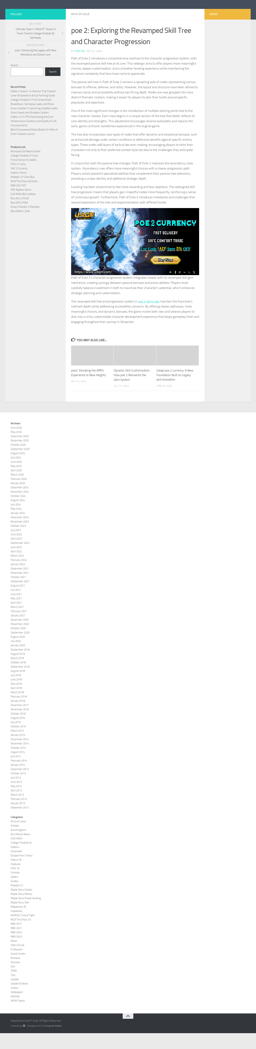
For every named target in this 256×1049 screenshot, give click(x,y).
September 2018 (20, 682)
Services (15, 978)
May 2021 (16, 614)
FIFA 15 (15, 884)
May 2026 (16, 447)
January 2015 (18, 750)
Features (16, 879)
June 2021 (16, 610)
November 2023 (20, 537)
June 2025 (16, 477)
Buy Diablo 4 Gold (20, 227)
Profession (17, 965)
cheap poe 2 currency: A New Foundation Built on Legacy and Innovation (174, 391)
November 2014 (20, 759)
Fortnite (15, 888)
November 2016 (20, 725)
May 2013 (16, 802)
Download (16, 867)
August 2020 (18, 652)
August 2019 (18, 669)
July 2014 (16, 772)
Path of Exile (80, 30)
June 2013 (16, 797)
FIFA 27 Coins (18, 180)
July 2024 (16, 520)
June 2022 (16, 563)
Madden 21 (17, 901)
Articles (15, 841)
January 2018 (18, 716)
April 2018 (16, 703)
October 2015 (18, 742)
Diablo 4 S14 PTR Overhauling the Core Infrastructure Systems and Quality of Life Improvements (34, 137)
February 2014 (19, 776)
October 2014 (18, 763)
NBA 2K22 (16, 948)
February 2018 (19, 712)
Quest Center (18, 969)
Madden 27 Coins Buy (23, 193)
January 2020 (18, 661)
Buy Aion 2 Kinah (20, 214)
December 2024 (20, 503)
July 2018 (16, 691)
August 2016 (18, 733)
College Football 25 (21, 858)
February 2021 (19, 627)
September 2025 (20, 464)
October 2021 (18, 592)
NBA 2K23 (16, 952)
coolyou (80, 67)
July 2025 (16, 473)
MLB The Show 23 (21, 935)
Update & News (19, 999)
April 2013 (16, 806)
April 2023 (16, 554)
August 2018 (18, 686)
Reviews (15, 973)
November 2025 (20, 456)
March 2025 (17, 490)
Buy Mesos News (20, 850)
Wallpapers (17, 1008)
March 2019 (17, 674)
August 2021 (18, 601)
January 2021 (18, 631)
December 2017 (20, 721)
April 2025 (16, 486)
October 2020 (18, 644)
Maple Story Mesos (21, 909)
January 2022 (18, 580)
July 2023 (16, 546)
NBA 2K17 (16, 939)
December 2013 (20, 785)
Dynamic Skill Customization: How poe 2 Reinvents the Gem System (132, 391)
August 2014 (18, 767)
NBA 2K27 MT (18, 201)
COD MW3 (16, 854)
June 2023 (16, 550)
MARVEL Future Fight (23, 931)
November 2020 (20, 639)
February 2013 (19, 814)
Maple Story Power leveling (26, 914)
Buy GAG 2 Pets (19, 218)
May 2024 (16, 524)
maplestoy (16, 926)
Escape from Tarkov (22, 871)
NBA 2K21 (16, 944)
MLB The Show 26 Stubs (24, 197)
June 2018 (16, 695)
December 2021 (20, 584)
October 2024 (18, 511)
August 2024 (18, 516)
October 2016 (18, 729)
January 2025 (18, 499)
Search (14, 81)
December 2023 (20, 533)
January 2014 (18, 780)
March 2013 (17, 810)
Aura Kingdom (18, 845)
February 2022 (19, 575)
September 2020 (20, 648)
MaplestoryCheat (37, 12)
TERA (14, 986)
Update (15, 995)
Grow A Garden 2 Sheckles (25, 222)
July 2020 (16, 656)
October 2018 (18, 678)
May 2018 (16, 699)
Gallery (14, 892)
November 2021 (20, 588)
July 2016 (16, 738)
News (14, 956)
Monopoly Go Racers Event (25, 167)
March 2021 (17, 622)
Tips (13, 990)
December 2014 (20, 755)
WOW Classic (18, 1016)
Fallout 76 (16, 875)
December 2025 (20, 452)
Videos (14, 1003)
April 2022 (16, 567)
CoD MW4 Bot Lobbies (23, 210)
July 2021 (16, 605)
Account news (18, 837)
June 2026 (16, 443)
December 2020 (20, 635)
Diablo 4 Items (19, 188)
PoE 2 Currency (19, 184)
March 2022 (17, 571)
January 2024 (18, 528)
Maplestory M (18, 922)
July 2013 (16, 793)
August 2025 (18, 469)
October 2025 (18, 460)
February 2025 (19, 494)
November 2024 (20, 507)
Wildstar (15, 1012)
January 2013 (18, 819)
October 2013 (18, 789)
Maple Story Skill (20, 918)
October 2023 (18, 541)
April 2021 (16, 618)
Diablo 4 (15, 862)
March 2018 (17, 708)
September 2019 (20, 665)
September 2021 (20, 597)
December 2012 (20, 823)
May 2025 (16, 482)
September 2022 (20, 558)
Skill (13, 982)
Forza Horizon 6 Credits (23, 175)
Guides (14, 897)
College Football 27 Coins (24, 171)
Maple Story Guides (21, 905)
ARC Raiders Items (21, 205)
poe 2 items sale (149, 317)
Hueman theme (54, 1041)
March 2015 (17, 746)
